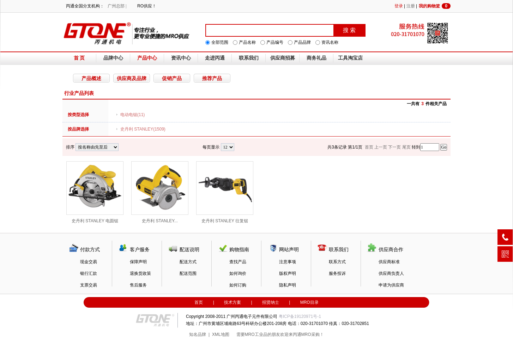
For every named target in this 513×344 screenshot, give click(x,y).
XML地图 (220, 334)
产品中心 (147, 58)
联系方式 (337, 261)
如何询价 (237, 273)
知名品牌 (197, 334)
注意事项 (287, 261)
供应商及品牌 (131, 78)
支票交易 (88, 285)
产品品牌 (302, 42)
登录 (398, 6)
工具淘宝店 (350, 58)
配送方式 (188, 261)
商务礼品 (316, 58)
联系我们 (249, 58)
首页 (198, 302)
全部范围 (219, 42)
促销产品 (172, 78)
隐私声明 (287, 285)
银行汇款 (88, 273)
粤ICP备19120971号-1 (300, 316)
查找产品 (237, 261)
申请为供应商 (391, 285)
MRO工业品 (256, 334)
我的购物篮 (435, 6)
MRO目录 (309, 302)
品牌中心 (113, 58)
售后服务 (138, 285)
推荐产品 (212, 78)
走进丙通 (215, 58)
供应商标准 (389, 261)
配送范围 (188, 273)
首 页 (79, 58)
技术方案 (232, 302)
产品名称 (247, 42)
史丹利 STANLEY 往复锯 (224, 192)
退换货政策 (140, 273)
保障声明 (138, 261)
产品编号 (274, 42)
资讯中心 (181, 58)
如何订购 (237, 285)
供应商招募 (282, 58)
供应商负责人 (391, 273)
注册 (410, 6)
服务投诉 (337, 273)
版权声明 (287, 273)
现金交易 (88, 261)
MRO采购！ (312, 334)
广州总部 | (117, 6)
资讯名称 (329, 42)
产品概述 (91, 78)
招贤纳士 (270, 302)
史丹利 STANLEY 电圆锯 (94, 192)
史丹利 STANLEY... (159, 192)
